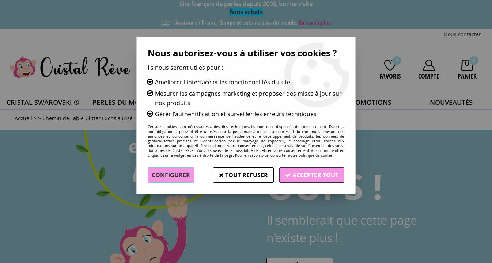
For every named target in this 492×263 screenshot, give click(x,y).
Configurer (171, 175)
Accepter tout (311, 175)
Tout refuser (243, 175)
